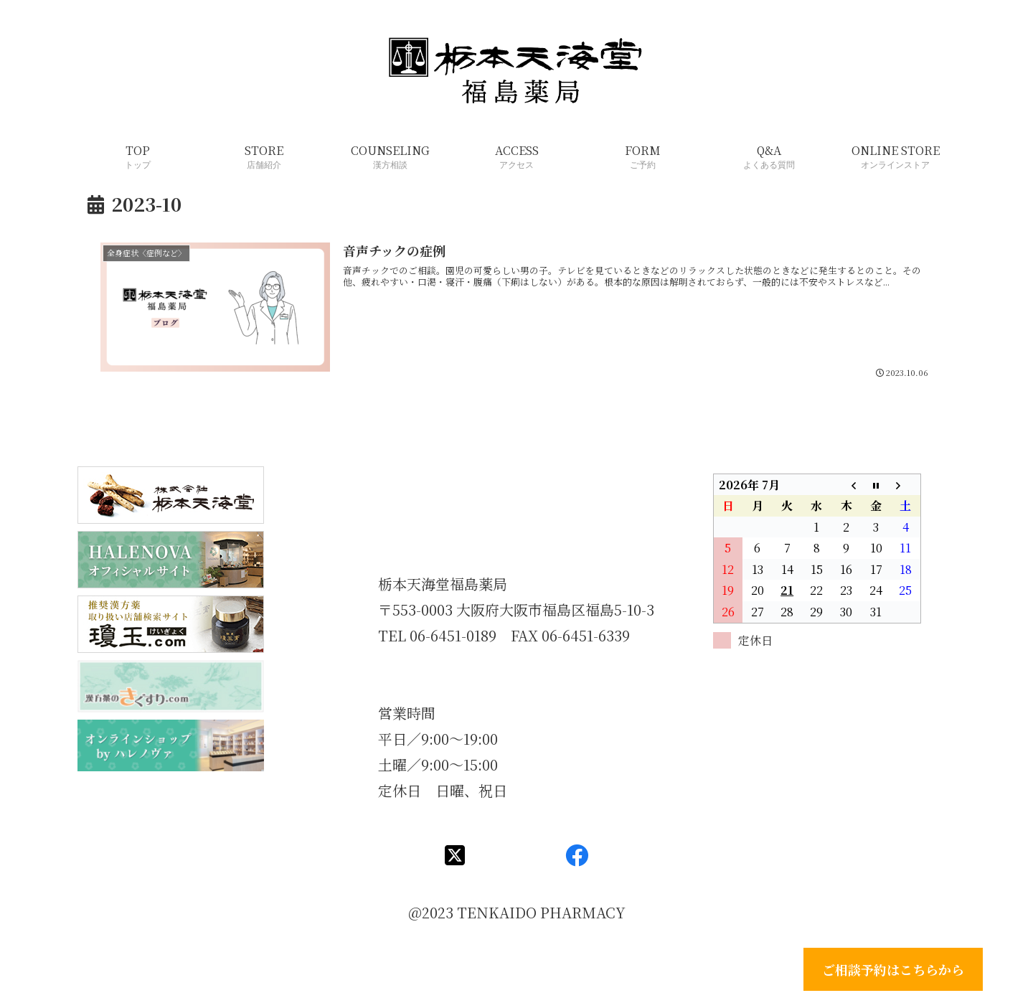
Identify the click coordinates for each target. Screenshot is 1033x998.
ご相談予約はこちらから (893, 969)
